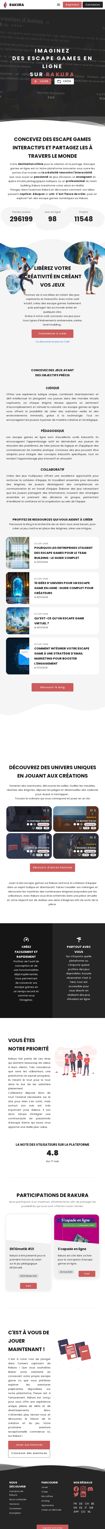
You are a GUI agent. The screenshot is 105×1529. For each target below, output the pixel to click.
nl (89, 1512)
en (76, 1508)
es (81, 1508)
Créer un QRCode (51, 1509)
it (86, 1508)
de (81, 1504)
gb (91, 1508)
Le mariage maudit (38, 820)
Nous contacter (18, 1499)
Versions (14, 1504)
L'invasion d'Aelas (85, 847)
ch (87, 1504)
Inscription (15, 1513)
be (92, 1504)
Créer (44, 1491)
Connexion (15, 1508)
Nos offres (47, 1496)
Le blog (45, 1500)
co (83, 1512)
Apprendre (47, 1505)
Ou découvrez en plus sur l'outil (52, 341)
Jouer (44, 1487)
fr (75, 1504)
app (76, 1512)
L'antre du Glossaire (37, 847)
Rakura (43, 824)
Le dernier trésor (86, 820)
